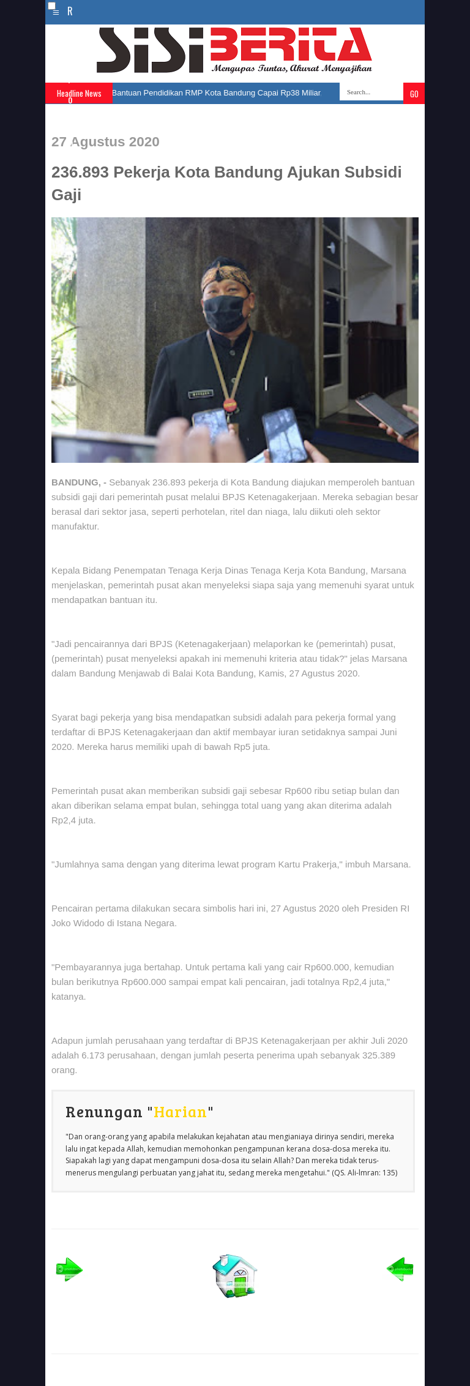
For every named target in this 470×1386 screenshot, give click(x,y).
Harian (180, 1111)
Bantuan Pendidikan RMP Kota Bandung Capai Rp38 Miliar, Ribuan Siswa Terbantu (258, 92)
